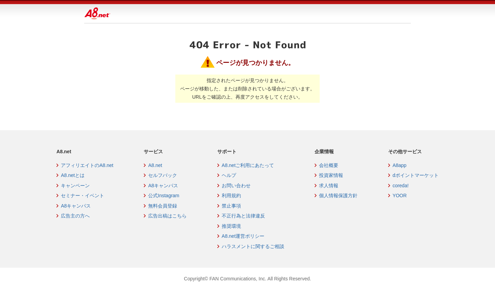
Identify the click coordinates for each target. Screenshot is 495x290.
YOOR (400, 195)
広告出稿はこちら (167, 216)
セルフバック (162, 175)
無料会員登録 (162, 206)
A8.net (155, 165)
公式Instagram (163, 195)
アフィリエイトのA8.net (87, 165)
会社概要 (328, 165)
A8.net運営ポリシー (243, 236)
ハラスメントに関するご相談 (253, 246)
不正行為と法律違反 (243, 216)
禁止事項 (231, 206)
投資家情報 (331, 175)
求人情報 (328, 185)
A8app (399, 165)
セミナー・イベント (82, 195)
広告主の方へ (75, 216)
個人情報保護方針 (338, 195)
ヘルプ (229, 175)
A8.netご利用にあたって (248, 165)
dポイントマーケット (416, 175)
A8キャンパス (76, 206)
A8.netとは (72, 175)
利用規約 (231, 195)
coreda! (401, 185)
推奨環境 (231, 226)
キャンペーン (75, 185)
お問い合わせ (236, 185)
